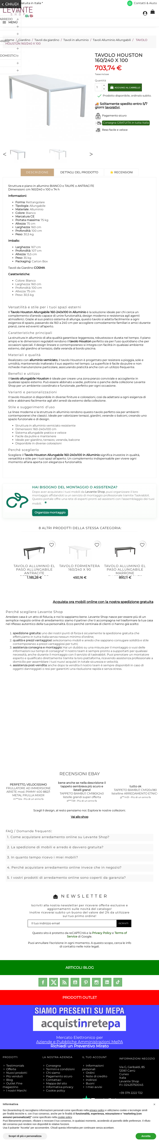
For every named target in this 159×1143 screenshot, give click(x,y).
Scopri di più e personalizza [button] (25, 1136)
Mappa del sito (56, 1083)
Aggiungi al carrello (131, 88)
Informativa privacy (59, 1087)
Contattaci (53, 1080)
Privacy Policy (101, 933)
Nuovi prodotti (16, 1072)
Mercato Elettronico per (79, 1027)
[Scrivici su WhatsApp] (129, 3)
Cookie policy (55, 1090)
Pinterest (86, 982)
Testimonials (15, 1065)
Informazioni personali (93, 1067)
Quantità (100, 80)
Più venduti (14, 1076)
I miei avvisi (94, 1087)
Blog (9, 1080)
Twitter (53, 982)
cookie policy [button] (65, 1117)
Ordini (90, 1072)
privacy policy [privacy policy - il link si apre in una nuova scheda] (97, 1110)
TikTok (118, 982)
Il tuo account (94, 1057)
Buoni (90, 1083)
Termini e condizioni (60, 1069)
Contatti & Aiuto (145, 3)
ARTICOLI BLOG (79, 967)
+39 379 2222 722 (131, 1093)
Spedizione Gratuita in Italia (22, 3)
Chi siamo (53, 1072)
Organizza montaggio (50, 512)
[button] (154, 1104)
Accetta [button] (145, 1136)
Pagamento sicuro (59, 1076)
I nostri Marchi (16, 1090)
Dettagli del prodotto (79, 172)
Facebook (43, 982)
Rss (64, 982)
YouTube (75, 982)
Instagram (96, 982)
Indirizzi (91, 1080)
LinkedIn (107, 982)
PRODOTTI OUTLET (79, 997)
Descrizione (37, 172)
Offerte (11, 1069)
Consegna (53, 1065)
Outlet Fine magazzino (12, 1085)
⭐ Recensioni (121, 172)
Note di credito (96, 1076)
